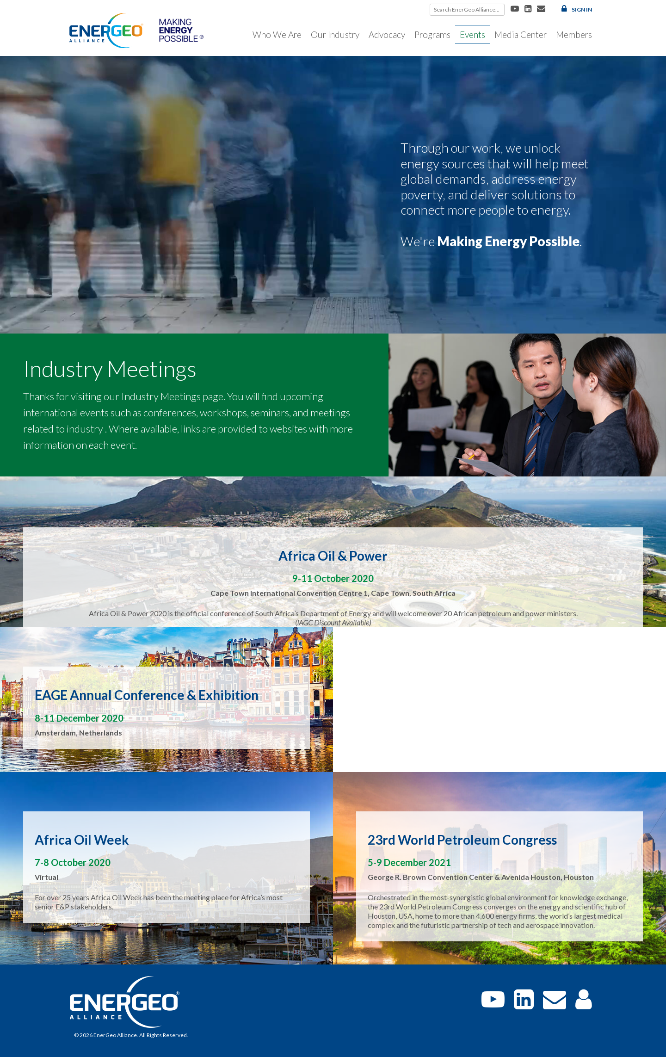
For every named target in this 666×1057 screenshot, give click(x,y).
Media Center (520, 34)
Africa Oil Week (82, 839)
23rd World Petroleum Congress (462, 839)
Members (574, 34)
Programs (432, 34)
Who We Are (277, 34)
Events (472, 34)
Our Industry (335, 34)
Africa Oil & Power (333, 555)
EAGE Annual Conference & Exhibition (147, 695)
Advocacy (387, 34)
